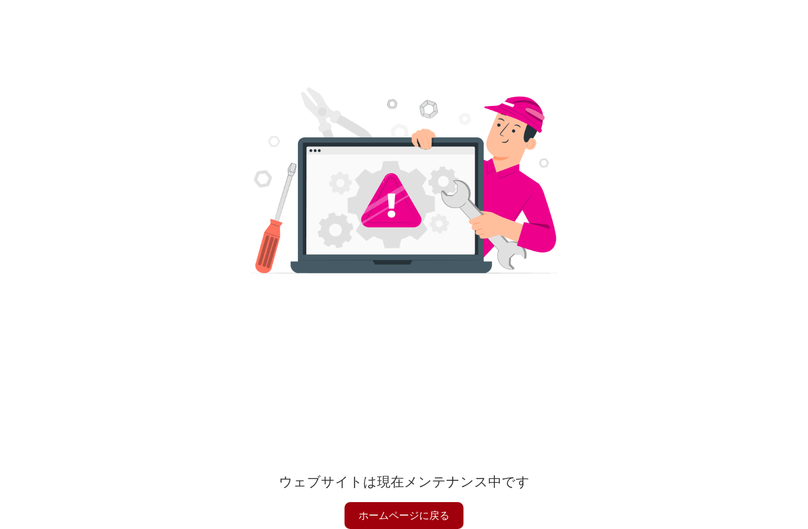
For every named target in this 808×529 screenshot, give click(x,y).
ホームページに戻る (404, 515)
